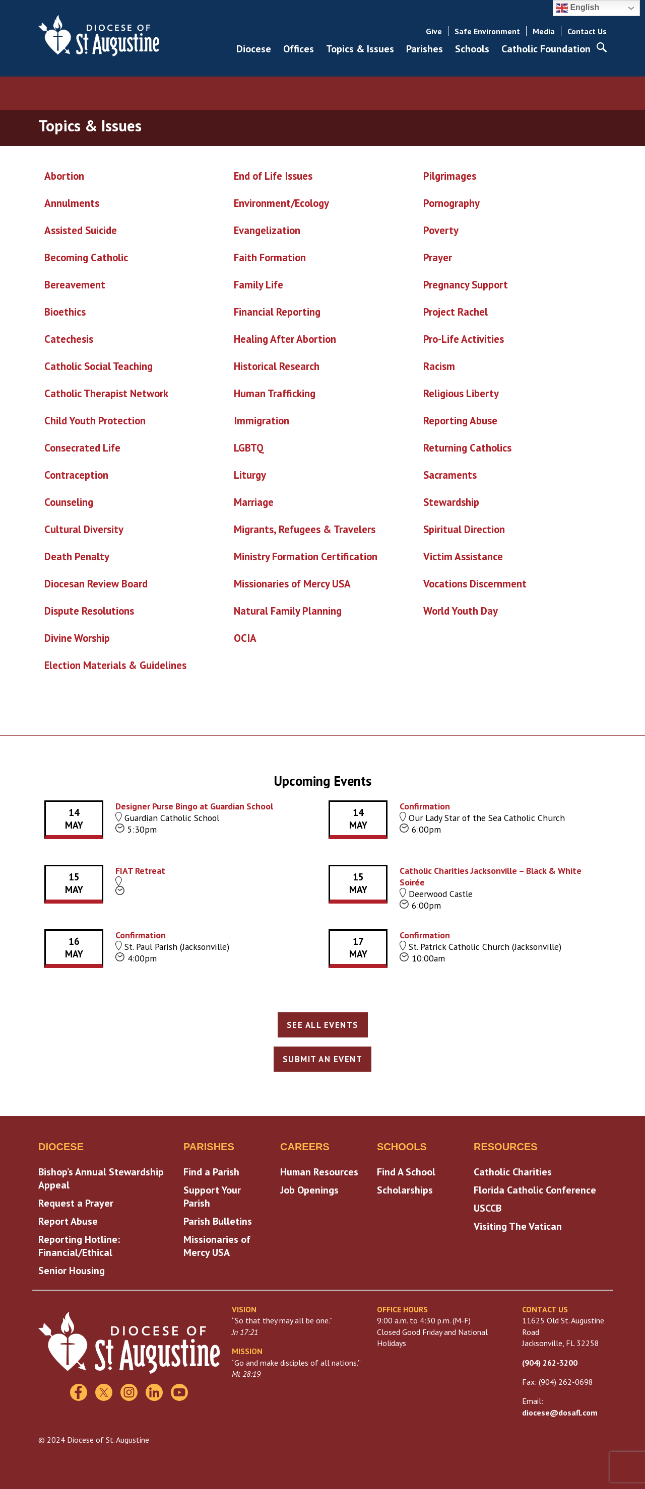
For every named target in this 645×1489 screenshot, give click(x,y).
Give (434, 31)
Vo (428, 583)
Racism (439, 366)
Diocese (253, 48)
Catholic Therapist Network (106, 393)
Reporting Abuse (460, 420)
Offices (298, 48)
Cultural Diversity (83, 529)
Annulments (71, 203)
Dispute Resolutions (89, 611)
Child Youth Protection (95, 420)
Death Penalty (76, 556)
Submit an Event (323, 1059)
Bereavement (74, 284)
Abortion (64, 176)
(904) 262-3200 (549, 1363)
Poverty (441, 230)
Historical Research (276, 366)
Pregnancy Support (465, 284)
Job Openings (309, 1190)
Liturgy (250, 475)
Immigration (261, 420)
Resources (506, 1146)
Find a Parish (211, 1171)
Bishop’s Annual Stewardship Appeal (101, 1178)
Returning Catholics (467, 448)
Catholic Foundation (546, 48)
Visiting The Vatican (518, 1226)
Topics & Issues (360, 48)
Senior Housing (71, 1270)
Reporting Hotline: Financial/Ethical (79, 1246)
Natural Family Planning (288, 611)
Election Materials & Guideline (113, 665)
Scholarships (405, 1190)
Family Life (258, 284)
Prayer (437, 257)
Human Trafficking (274, 393)
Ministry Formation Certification (305, 556)
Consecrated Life (82, 448)
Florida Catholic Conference (535, 1190)
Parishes (424, 48)
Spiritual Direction (464, 529)
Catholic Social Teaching (98, 366)
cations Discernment (480, 583)
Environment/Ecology (281, 203)
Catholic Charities (513, 1171)
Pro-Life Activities (463, 339)
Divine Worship (77, 638)
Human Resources (319, 1171)
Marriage (254, 502)
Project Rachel (455, 312)
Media (544, 31)
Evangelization (267, 230)
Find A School (406, 1171)
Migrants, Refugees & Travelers (304, 529)
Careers (305, 1146)
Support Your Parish (212, 1196)
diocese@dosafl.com (560, 1412)
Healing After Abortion (285, 339)
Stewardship (451, 502)
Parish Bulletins (217, 1221)
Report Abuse (68, 1221)
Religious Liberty (461, 393)
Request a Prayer (75, 1203)
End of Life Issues (273, 176)
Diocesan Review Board (96, 583)
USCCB (487, 1208)
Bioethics (65, 312)
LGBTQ (249, 448)
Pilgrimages (449, 176)
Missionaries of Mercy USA (292, 583)
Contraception (76, 475)
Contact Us (587, 31)
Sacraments (450, 475)
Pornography (451, 203)
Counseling (68, 502)
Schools (472, 48)
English (577, 8)
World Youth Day (460, 611)
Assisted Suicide (80, 230)
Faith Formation (270, 257)
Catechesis (68, 339)
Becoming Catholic (86, 257)
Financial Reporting (277, 312)
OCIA (245, 638)
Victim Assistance (463, 556)
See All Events (323, 1024)
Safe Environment (487, 31)
